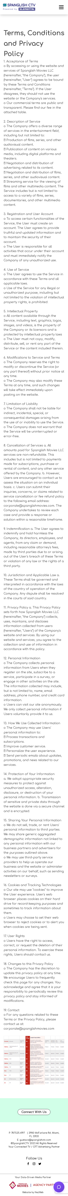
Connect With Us (34, 1112)
